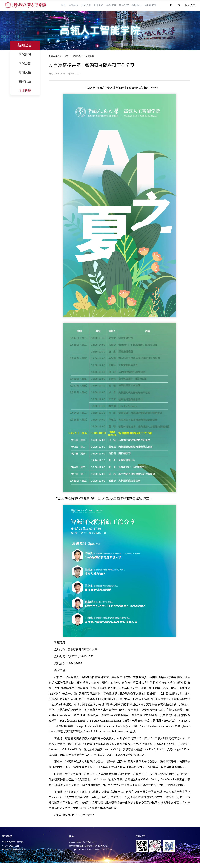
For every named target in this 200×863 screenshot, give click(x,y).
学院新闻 (25, 54)
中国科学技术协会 (10, 846)
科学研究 (124, 5)
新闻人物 (25, 72)
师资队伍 (98, 5)
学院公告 (25, 63)
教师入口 (190, 5)
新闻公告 (86, 5)
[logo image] (26, 5)
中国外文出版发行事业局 (13, 849)
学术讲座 (25, 90)
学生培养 (111, 5)
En (171, 5)
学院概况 (73, 5)
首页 (63, 5)
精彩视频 (25, 81)
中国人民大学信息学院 (12, 842)
